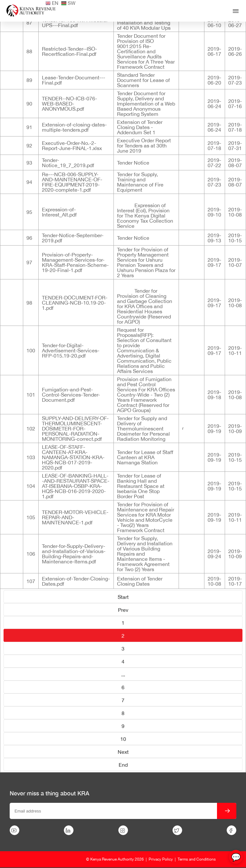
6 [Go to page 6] (123, 687)
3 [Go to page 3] (123, 648)
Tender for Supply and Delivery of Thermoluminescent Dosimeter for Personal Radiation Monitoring (143, 428)
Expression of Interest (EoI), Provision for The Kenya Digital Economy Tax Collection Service (145, 215)
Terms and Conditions (197, 859)
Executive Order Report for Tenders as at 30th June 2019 (144, 145)
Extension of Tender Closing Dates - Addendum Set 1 (139, 127)
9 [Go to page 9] (123, 726)
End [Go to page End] (123, 765)
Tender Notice (133, 163)
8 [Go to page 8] (123, 713)
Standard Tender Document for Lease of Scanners (143, 80)
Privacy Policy (161, 859)
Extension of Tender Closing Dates (139, 581)
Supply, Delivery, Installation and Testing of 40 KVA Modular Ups (144, 23)
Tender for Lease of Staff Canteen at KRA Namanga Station (145, 457)
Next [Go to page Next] (123, 752)
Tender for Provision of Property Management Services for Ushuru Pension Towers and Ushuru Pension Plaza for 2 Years (146, 262)
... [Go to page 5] (123, 674)
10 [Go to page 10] (123, 739)
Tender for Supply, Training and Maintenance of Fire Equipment (140, 182)
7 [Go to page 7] (123, 700)
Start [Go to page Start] (123, 597)
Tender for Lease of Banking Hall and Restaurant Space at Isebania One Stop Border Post (140, 486)
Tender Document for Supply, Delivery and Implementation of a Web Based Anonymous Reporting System (146, 103)
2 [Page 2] (123, 636)
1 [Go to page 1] (123, 623)
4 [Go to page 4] (123, 661)
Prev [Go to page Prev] (123, 610)
